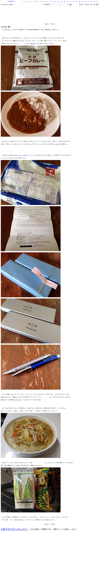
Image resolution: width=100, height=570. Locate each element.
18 (61, 1)
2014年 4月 (11, 1)
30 (97, 1)
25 (82, 1)
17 (58, 1)
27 (88, 1)
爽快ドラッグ (34, 43)
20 (67, 1)
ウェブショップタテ (21, 155)
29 (94, 1)
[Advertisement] (50, 556)
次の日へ (53, 23)
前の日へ (47, 23)
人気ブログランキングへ (14, 529)
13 (46, 1)
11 (41, 1)
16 (55, 1)
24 (79, 1)
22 (73, 1)
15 (52, 1)
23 (76, 1)
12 (44, 1)
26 (85, 1)
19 (64, 1)
